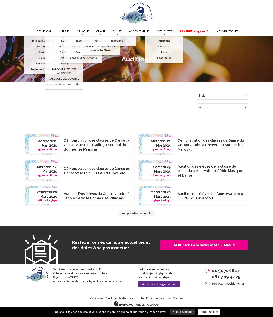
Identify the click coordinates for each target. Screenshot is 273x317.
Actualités (164, 31)
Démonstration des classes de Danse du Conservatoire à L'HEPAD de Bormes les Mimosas (211, 144)
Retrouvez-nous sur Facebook (136, 304)
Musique (83, 31)
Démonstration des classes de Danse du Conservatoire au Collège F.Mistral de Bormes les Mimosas (97, 144)
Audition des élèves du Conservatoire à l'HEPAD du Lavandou (210, 196)
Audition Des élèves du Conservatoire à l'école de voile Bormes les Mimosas (96, 196)
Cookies (178, 298)
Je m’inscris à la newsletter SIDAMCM (204, 245)
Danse (117, 31)
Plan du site (136, 298)
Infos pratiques (227, 31)
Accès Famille (139, 31)
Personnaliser (208, 311)
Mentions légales (116, 298)
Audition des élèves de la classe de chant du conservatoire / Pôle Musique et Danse (210, 170)
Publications (163, 298)
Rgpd (149, 298)
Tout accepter (183, 311)
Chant (100, 31)
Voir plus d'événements (136, 213)
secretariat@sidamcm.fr (229, 283)
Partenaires (96, 298)
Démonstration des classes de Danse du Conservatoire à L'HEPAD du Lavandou (97, 171)
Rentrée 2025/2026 (194, 31)
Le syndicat (43, 31)
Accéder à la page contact (159, 284)
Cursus (64, 31)
